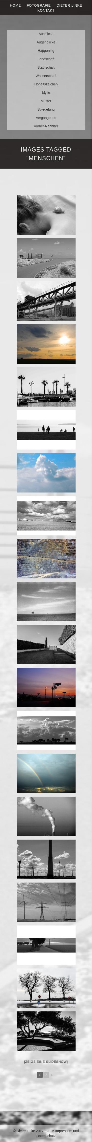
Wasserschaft (46, 76)
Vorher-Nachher (46, 126)
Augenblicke (46, 42)
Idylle (46, 93)
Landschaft (46, 59)
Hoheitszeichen (46, 84)
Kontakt (46, 10)
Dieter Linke (69, 5)
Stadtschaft (45, 67)
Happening (46, 51)
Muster (46, 101)
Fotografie (39, 5)
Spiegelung (45, 109)
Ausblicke (46, 34)
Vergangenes (46, 118)
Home (15, 5)
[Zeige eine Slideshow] (46, 1061)
